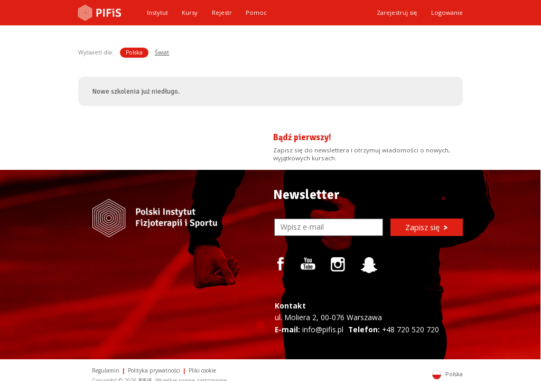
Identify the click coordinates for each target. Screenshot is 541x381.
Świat (162, 52)
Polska (134, 52)
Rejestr (222, 12)
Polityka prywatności (154, 370)
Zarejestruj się (397, 12)
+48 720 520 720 (410, 329)
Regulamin (105, 370)
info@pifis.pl (322, 329)
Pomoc (256, 12)
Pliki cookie (202, 370)
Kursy (190, 12)
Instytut (157, 12)
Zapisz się (426, 227)
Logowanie (447, 12)
